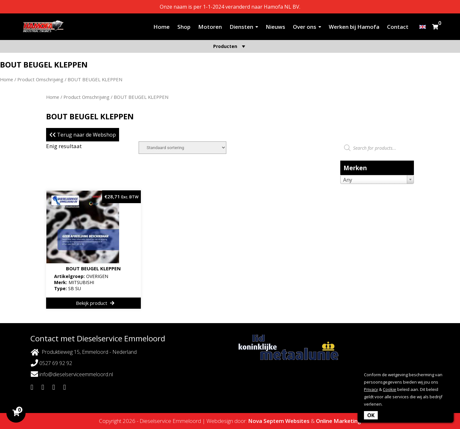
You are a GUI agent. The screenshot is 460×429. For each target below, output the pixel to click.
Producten (230, 46)
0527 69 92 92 (51, 363)
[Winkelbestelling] (182, 147)
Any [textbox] (347, 179)
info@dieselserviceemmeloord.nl (72, 374)
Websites (297, 421)
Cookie (389, 389)
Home (161, 26)
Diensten (241, 26)
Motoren (210, 26)
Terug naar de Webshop (82, 134)
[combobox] (377, 179)
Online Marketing (338, 421)
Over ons (304, 26)
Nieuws (275, 26)
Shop (183, 26)
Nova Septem (266, 421)
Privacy (371, 389)
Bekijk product (95, 303)
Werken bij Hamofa (354, 26)
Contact (397, 26)
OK (371, 415)
